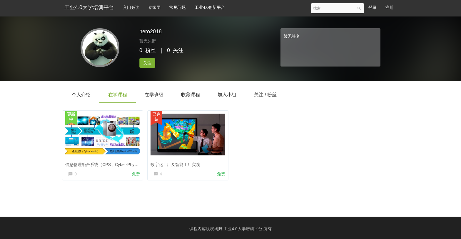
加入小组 (227, 94)
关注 (147, 63)
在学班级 (154, 94)
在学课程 (117, 94)
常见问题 (177, 7)
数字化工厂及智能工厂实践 (176, 163)
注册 (389, 7)
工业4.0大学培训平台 (89, 7)
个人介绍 (81, 94)
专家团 (154, 7)
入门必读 (131, 7)
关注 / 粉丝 (265, 94)
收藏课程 (190, 94)
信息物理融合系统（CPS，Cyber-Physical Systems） (116, 163)
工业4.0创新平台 (210, 7)
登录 (372, 7)
